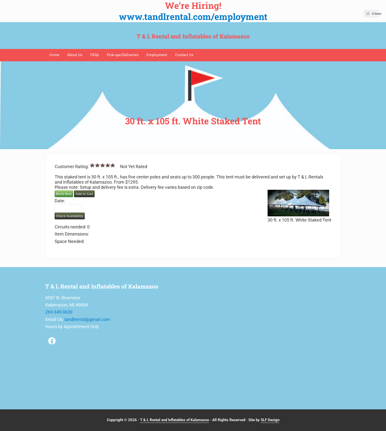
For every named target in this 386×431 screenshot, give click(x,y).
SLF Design (270, 420)
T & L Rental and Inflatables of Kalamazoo (193, 36)
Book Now (64, 194)
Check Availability (69, 216)
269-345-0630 (58, 312)
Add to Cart (84, 194)
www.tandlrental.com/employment (193, 16)
